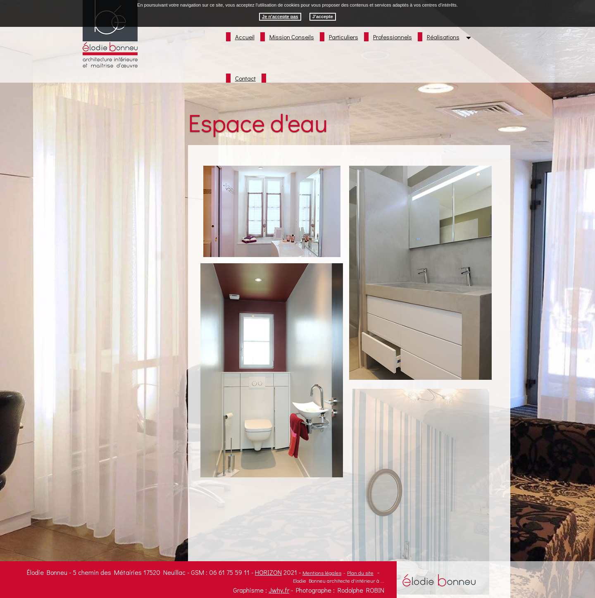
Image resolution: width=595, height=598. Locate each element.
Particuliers (343, 37)
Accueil (245, 37)
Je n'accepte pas (280, 16)
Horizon (268, 572)
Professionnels (392, 37)
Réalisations (443, 37)
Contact (245, 78)
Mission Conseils (291, 37)
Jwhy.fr (279, 590)
